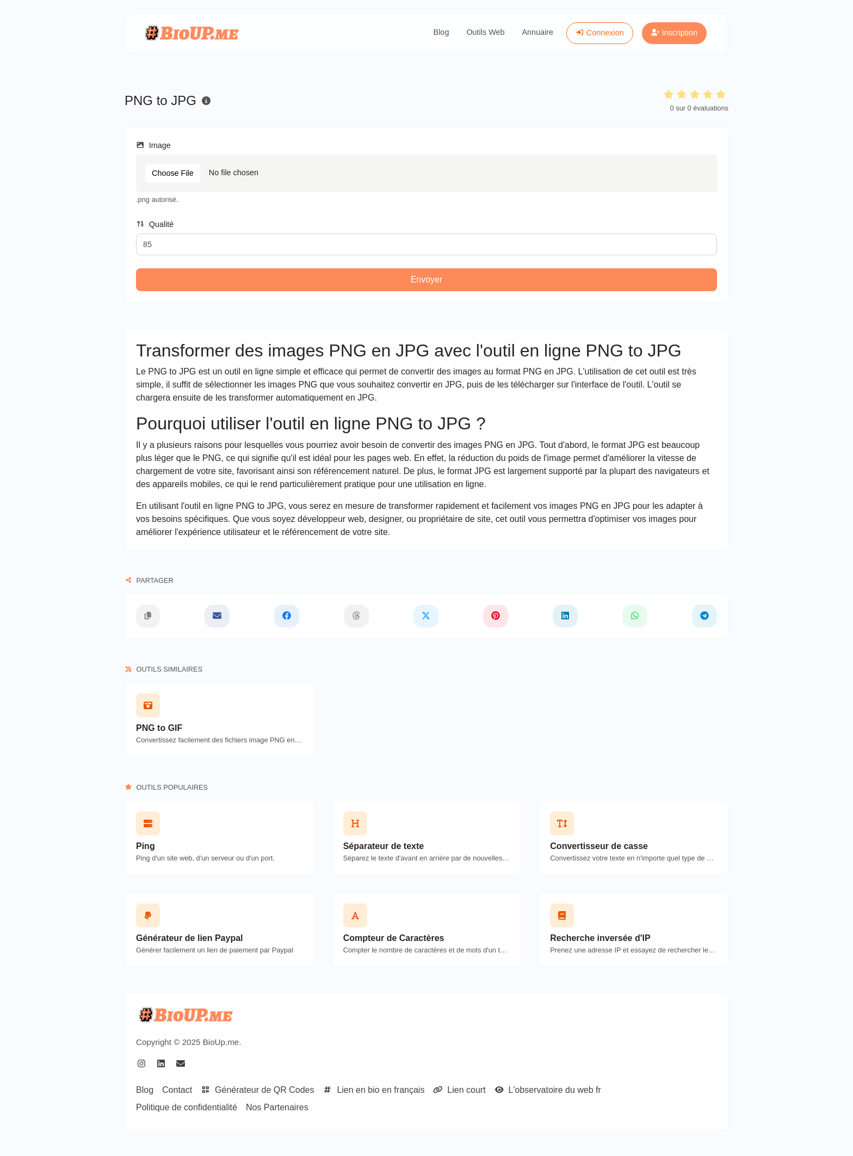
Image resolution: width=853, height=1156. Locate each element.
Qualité (155, 224)
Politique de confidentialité (186, 1107)
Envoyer (427, 279)
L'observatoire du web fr (548, 1089)
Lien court (459, 1089)
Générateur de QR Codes (257, 1089)
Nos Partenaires (277, 1107)
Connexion (600, 32)
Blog (441, 32)
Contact (177, 1089)
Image (153, 145)
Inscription (674, 32)
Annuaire (538, 32)
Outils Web (485, 32)
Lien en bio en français (373, 1089)
